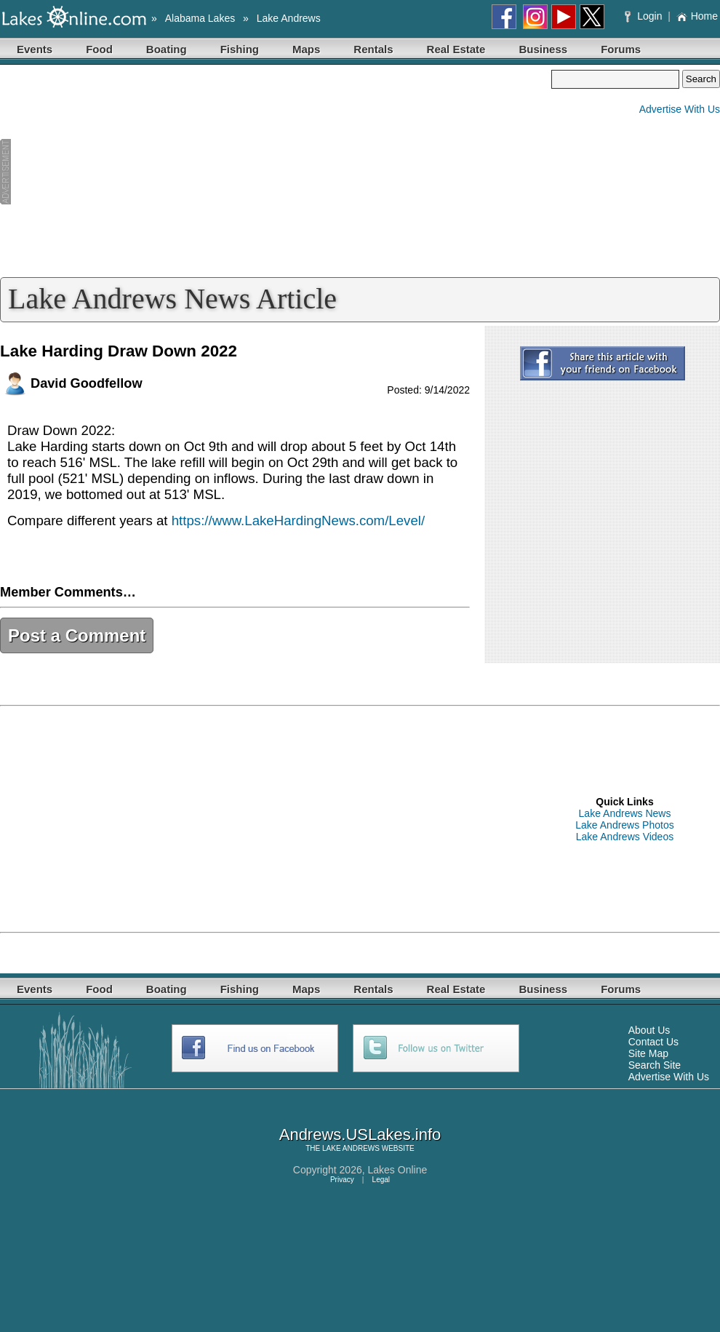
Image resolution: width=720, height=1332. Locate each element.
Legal (381, 1180)
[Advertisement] (275, 172)
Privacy (342, 1180)
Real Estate (456, 49)
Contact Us (653, 1042)
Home (697, 16)
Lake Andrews (289, 18)
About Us (649, 1030)
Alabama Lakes (200, 18)
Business (543, 49)
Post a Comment (76, 635)
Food (99, 49)
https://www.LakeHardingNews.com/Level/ (298, 520)
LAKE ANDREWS (351, 1148)
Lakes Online (398, 1170)
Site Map (648, 1053)
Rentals (373, 49)
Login (645, 16)
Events (34, 49)
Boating (166, 49)
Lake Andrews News (625, 813)
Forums (621, 49)
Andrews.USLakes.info (360, 1134)
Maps (306, 49)
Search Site (654, 1065)
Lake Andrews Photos (624, 825)
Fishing (239, 49)
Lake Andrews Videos (624, 836)
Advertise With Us (679, 109)
